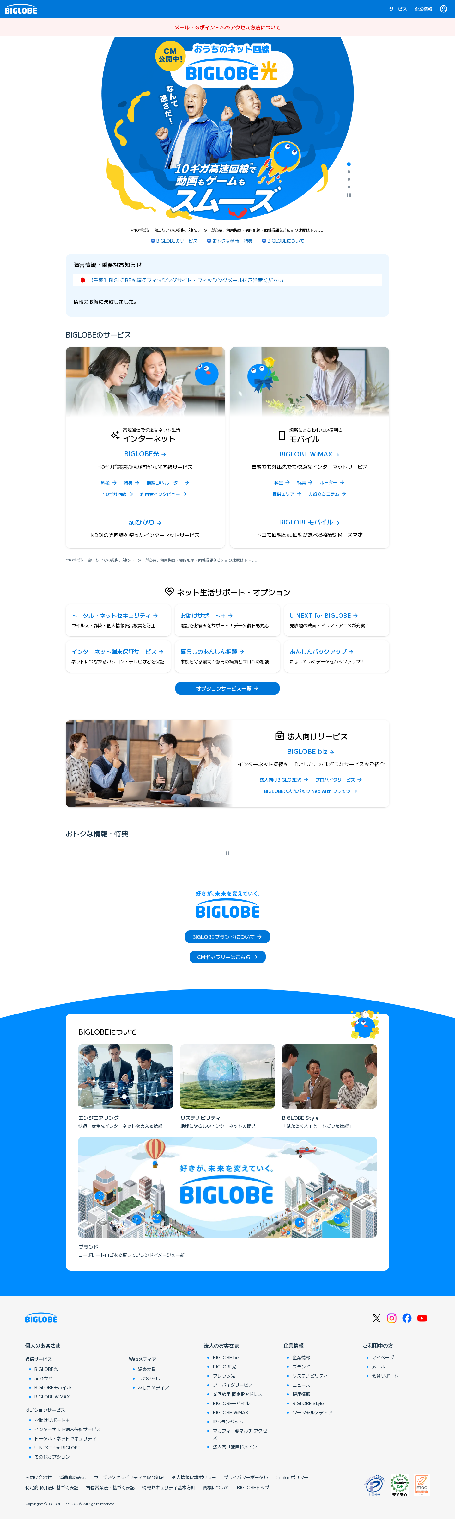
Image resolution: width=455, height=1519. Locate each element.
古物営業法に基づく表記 (110, 1487)
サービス (398, 9)
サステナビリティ (310, 1376)
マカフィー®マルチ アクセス (240, 1434)
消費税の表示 (72, 1477)
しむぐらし (149, 1378)
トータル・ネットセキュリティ (65, 1438)
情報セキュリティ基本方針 (168, 1487)
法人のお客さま (221, 1345)
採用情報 (301, 1394)
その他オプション (52, 1457)
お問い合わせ (38, 1477)
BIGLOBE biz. (227, 1357)
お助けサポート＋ (52, 1420)
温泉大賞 (147, 1369)
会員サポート (385, 1376)
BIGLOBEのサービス (176, 241)
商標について (216, 1487)
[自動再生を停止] (349, 196)
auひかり (43, 1378)
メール (378, 1366)
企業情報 (423, 9)
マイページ (383, 1357)
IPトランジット (228, 1421)
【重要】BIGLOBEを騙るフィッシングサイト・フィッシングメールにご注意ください (185, 280)
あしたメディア (153, 1387)
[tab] (349, 164)
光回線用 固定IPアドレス (237, 1394)
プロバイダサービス (233, 1385)
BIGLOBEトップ (253, 1487)
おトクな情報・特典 (232, 241)
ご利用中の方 (378, 1345)
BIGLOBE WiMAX (52, 1396)
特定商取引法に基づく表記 (51, 1487)
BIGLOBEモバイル (52, 1387)
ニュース (301, 1385)
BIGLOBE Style (308, 1403)
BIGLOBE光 (46, 1369)
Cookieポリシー (292, 1477)
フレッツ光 (224, 1376)
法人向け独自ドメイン (235, 1446)
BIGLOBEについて (286, 241)
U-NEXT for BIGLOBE (57, 1447)
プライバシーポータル (246, 1477)
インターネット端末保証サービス (67, 1429)
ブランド (301, 1366)
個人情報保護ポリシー (194, 1477)
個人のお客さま (43, 1345)
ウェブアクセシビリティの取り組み (129, 1477)
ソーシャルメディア (312, 1412)
